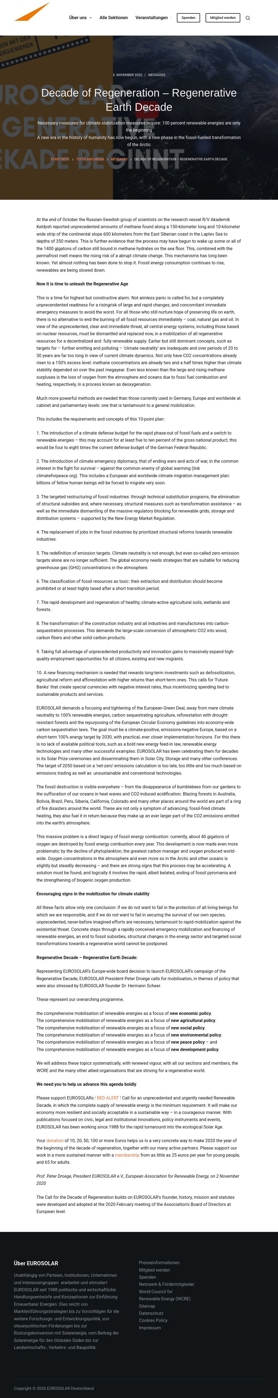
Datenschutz (151, 1313)
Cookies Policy (153, 1320)
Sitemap (147, 1306)
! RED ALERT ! (108, 1098)
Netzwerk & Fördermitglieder (166, 1284)
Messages (156, 75)
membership (127, 1155)
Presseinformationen (159, 1262)
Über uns (81, 18)
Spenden (188, 18)
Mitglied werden (223, 18)
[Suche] (248, 18)
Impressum (150, 1327)
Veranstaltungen (155, 18)
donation (55, 1140)
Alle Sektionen (114, 17)
